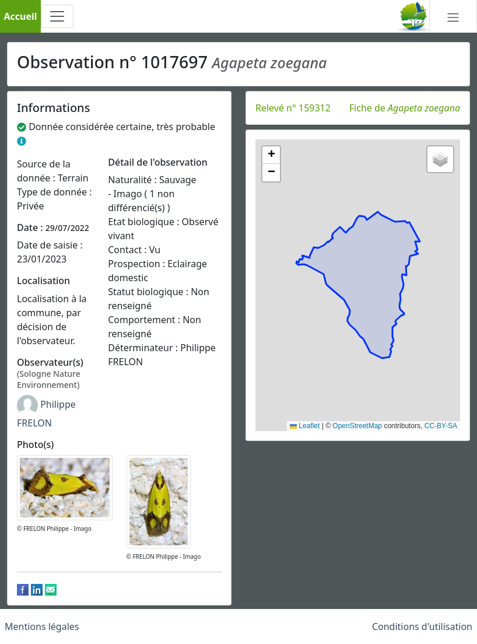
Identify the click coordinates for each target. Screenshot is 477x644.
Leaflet (305, 426)
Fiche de (404, 108)
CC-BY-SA (441, 426)
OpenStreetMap (357, 426)
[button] (271, 155)
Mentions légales (42, 626)
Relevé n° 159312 (293, 108)
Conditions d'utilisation (422, 626)
